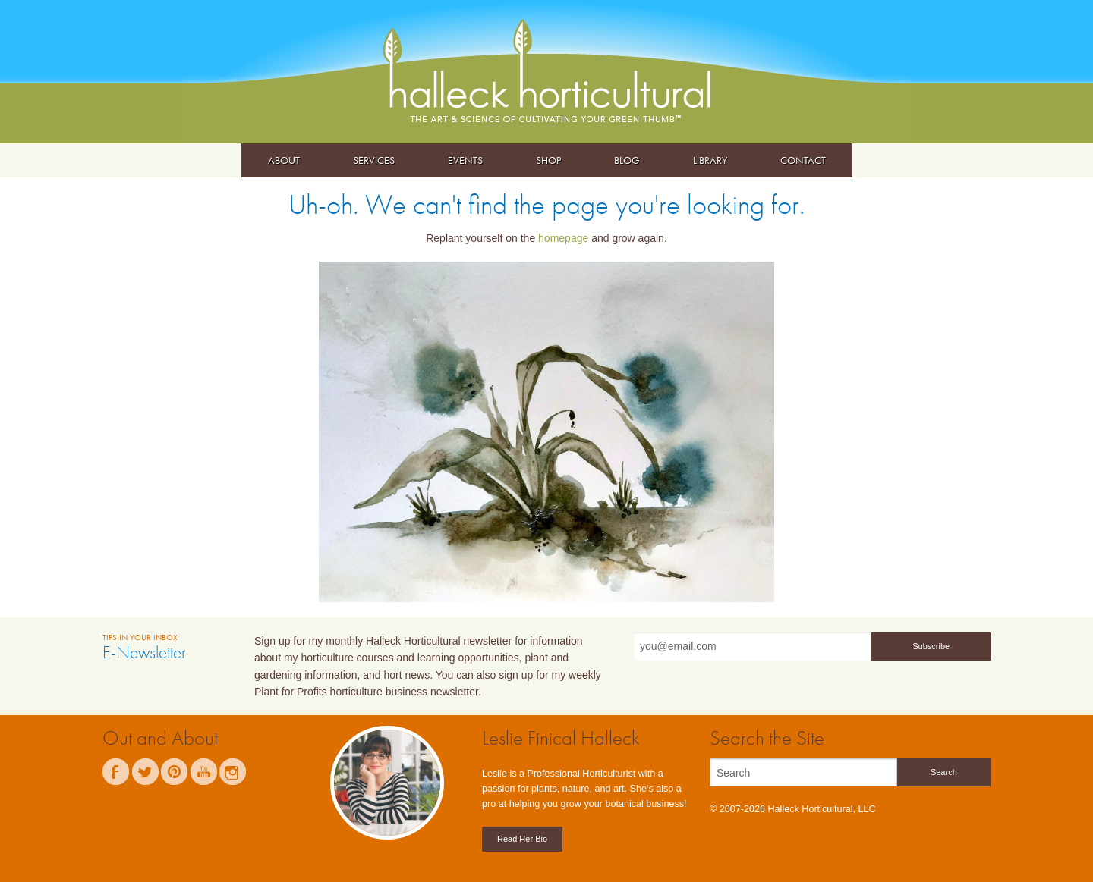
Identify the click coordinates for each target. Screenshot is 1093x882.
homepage (563, 238)
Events (465, 160)
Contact (803, 160)
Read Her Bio (522, 838)
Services (374, 160)
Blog (627, 160)
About (284, 160)
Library (710, 160)
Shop (548, 160)
